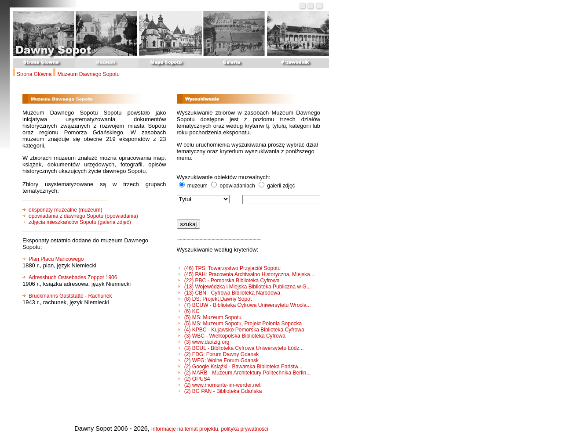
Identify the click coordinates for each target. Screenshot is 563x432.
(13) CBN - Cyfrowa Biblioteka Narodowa (228, 293)
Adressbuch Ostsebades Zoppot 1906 (73, 277)
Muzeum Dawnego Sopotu (88, 74)
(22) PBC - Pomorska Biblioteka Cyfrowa (228, 280)
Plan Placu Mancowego (56, 259)
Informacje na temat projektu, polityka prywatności (209, 429)
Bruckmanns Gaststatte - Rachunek (70, 296)
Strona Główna (34, 74)
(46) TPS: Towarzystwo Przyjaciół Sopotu (229, 268)
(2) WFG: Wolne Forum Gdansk (218, 360)
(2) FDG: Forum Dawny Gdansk (218, 354)
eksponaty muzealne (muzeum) (62, 210)
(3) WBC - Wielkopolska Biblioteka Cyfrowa (231, 336)
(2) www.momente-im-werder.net (219, 385)
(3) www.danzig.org (203, 342)
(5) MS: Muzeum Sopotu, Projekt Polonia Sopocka (239, 323)
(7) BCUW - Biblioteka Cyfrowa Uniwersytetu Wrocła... (244, 305)
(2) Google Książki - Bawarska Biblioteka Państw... (240, 367)
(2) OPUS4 (193, 379)
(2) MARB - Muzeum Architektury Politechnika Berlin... (244, 373)
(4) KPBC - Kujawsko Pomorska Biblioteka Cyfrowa (240, 330)
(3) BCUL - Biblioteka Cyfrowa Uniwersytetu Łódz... (240, 348)
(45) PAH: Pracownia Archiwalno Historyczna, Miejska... (245, 274)
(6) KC (188, 311)
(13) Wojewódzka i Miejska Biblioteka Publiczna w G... (244, 287)
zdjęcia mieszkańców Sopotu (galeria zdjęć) (80, 222)
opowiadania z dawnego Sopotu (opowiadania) (83, 216)
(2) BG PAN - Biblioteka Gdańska (219, 391)
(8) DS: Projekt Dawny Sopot (214, 299)
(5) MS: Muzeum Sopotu (209, 317)
